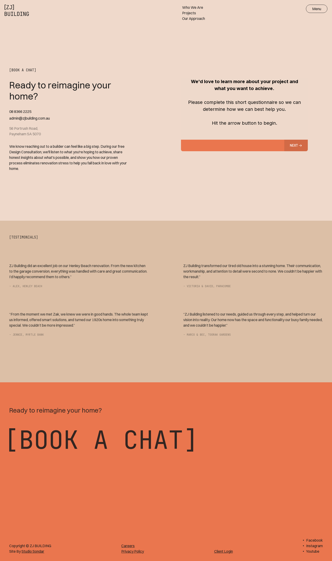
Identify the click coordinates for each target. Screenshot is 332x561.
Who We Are (192, 7)
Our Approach (193, 18)
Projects (189, 13)
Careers (128, 545)
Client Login (223, 551)
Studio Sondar (32, 551)
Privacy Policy (132, 551)
